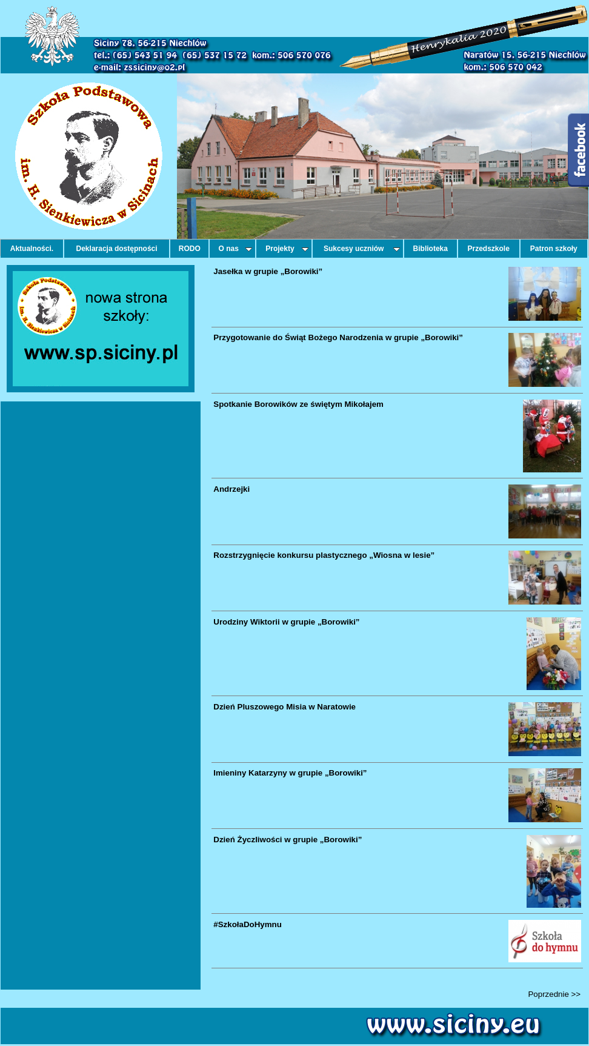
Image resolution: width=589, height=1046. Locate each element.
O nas (236, 248)
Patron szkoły (553, 248)
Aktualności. (31, 248)
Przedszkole (489, 248)
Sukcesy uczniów (362, 248)
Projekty (286, 248)
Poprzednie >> (554, 994)
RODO (190, 248)
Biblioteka (430, 248)
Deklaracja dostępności (117, 248)
